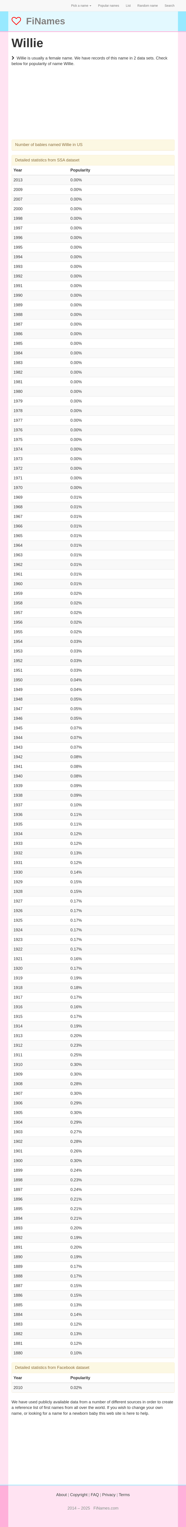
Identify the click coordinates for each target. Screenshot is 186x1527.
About (61, 1495)
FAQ (95, 1495)
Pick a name (81, 5)
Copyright (79, 1495)
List (128, 5)
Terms (124, 1495)
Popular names (108, 5)
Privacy (109, 1495)
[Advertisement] (93, 108)
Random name (147, 5)
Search (169, 5)
